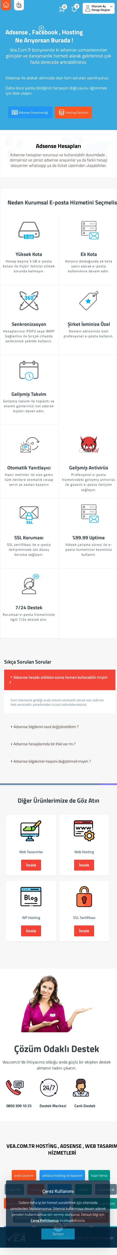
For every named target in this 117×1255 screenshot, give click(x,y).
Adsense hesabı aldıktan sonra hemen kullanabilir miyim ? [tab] (58, 686)
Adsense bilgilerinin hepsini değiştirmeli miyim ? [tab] (50, 768)
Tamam (58, 1234)
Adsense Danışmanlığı (30, 112)
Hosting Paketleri (73, 112)
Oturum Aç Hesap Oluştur (99, 8)
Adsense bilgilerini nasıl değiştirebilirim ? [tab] (44, 733)
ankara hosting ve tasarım (62, 1175)
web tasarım (24, 1175)
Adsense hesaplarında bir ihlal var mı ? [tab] (42, 751)
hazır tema (99, 1175)
